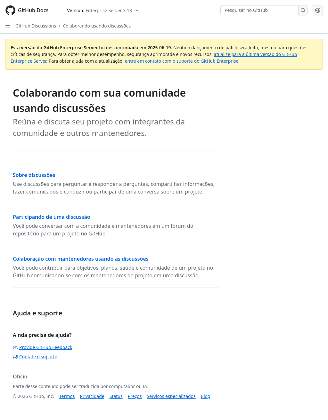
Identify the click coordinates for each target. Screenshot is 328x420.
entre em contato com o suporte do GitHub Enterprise (182, 61)
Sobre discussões (34, 174)
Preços (135, 396)
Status (116, 396)
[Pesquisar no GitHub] (259, 10)
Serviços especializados (171, 396)
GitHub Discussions (35, 26)
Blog (205, 396)
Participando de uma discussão (51, 216)
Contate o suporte (35, 356)
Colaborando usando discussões (97, 26)
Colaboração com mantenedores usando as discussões (81, 258)
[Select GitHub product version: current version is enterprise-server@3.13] (102, 10)
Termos (67, 396)
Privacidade (92, 396)
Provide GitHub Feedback (42, 347)
